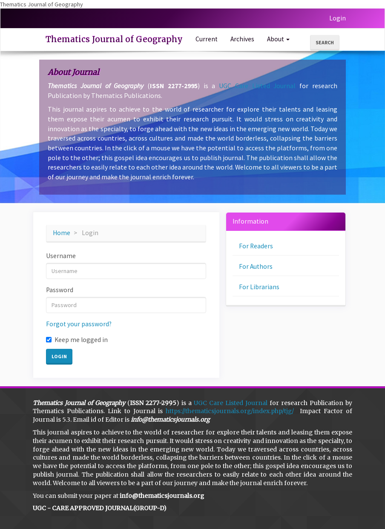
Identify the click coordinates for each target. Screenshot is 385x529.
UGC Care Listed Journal (257, 85)
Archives (242, 39)
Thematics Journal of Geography (114, 39)
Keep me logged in (77, 340)
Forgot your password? (79, 324)
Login (337, 18)
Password (59, 290)
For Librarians (259, 287)
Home (61, 233)
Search (325, 42)
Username (61, 256)
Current (206, 39)
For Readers (256, 246)
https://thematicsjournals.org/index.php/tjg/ (230, 411)
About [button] (278, 39)
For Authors (256, 266)
